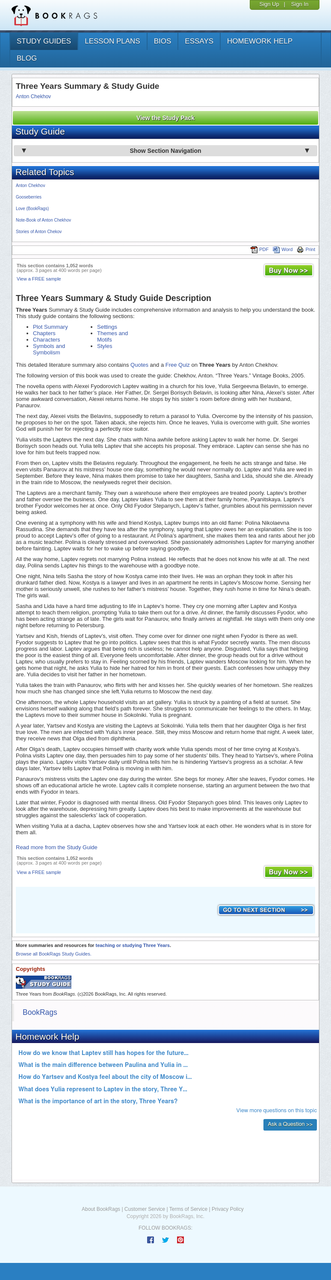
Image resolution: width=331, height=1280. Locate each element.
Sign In (299, 4)
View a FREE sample (39, 278)
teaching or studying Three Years (132, 945)
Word (283, 249)
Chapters (44, 333)
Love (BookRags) (32, 208)
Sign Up (269, 4)
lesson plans (112, 41)
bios (162, 41)
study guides (44, 41)
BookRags (40, 1012)
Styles (104, 346)
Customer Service (144, 1209)
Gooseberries (28, 197)
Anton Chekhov (33, 96)
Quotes (139, 365)
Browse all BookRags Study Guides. (54, 953)
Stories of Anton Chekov (39, 231)
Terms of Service (188, 1209)
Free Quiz (178, 365)
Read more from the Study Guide (57, 847)
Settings (107, 327)
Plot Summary (50, 327)
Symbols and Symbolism (49, 349)
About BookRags (101, 1209)
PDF (260, 249)
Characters (46, 339)
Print (306, 249)
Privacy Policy (228, 1209)
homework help (260, 41)
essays (199, 41)
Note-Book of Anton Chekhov (43, 220)
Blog (27, 58)
